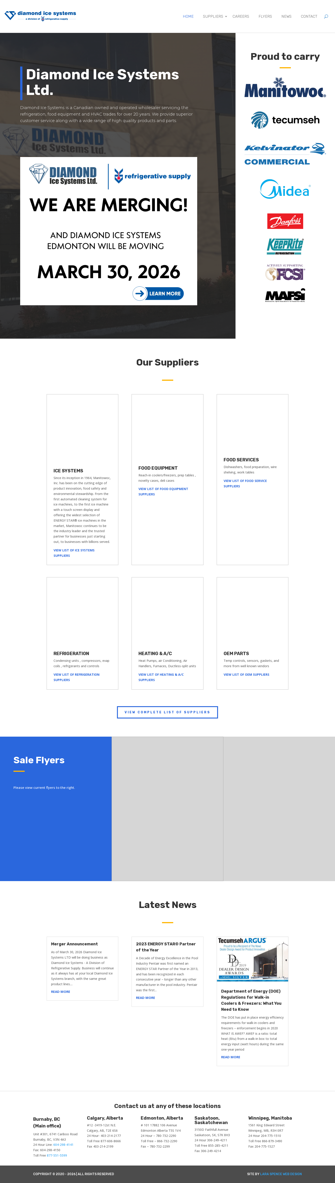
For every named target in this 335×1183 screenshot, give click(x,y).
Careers (241, 16)
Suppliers (213, 16)
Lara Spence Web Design (281, 1174)
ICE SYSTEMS (68, 470)
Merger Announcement (74, 944)
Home (188, 16)
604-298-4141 (63, 1144)
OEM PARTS (236, 653)
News (286, 16)
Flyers (265, 16)
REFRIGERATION (71, 653)
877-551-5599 (57, 1155)
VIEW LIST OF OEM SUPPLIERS (246, 674)
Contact (309, 16)
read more (60, 991)
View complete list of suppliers (167, 712)
